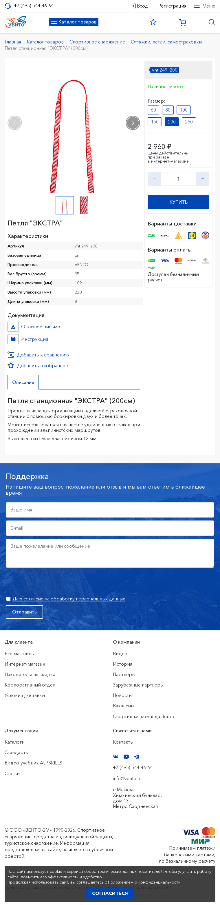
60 (153, 110)
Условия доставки (25, 695)
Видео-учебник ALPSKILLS (33, 763)
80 (167, 110)
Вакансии (123, 706)
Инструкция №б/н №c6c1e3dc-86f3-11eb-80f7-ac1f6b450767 (13, 339)
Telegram (137, 757)
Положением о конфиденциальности (144, 882)
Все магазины (19, 653)
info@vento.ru (127, 778)
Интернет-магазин (25, 664)
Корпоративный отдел (30, 685)
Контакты (123, 742)
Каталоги (15, 742)
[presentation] (15, 123)
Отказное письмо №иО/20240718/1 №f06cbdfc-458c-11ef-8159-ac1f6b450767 (13, 327)
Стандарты (17, 752)
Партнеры (124, 674)
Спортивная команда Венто (143, 716)
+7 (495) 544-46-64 (34, 5)
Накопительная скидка (30, 674)
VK (115, 756)
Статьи (12, 773)
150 (155, 122)
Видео (120, 653)
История (122, 664)
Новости (122, 695)
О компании (126, 642)
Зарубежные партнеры (138, 685)
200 (172, 122)
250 (189, 122)
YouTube (126, 757)
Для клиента (19, 642)
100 (184, 110)
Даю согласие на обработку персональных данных (68, 599)
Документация (21, 730)
